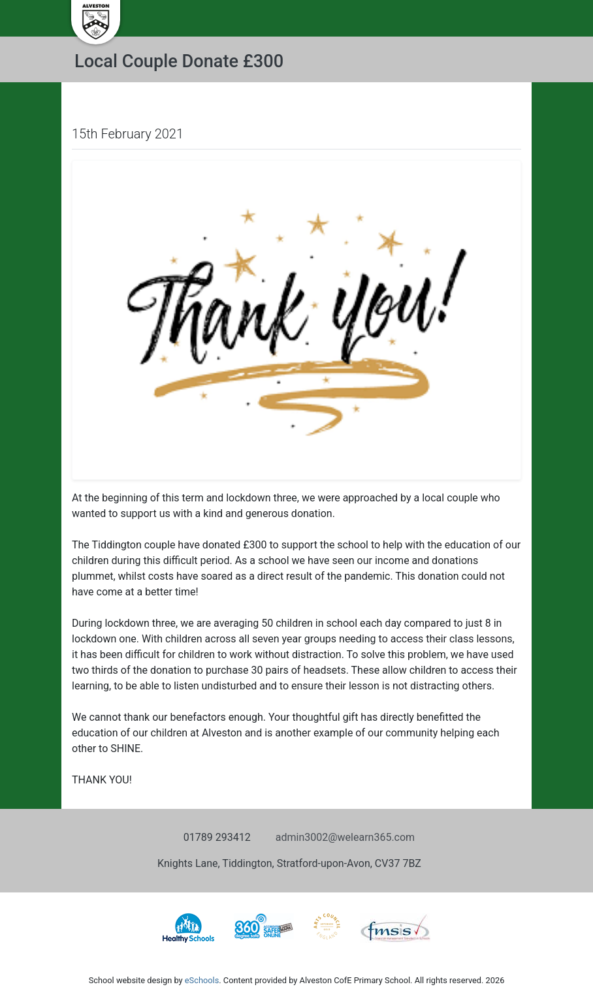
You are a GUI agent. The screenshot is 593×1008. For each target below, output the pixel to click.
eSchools (202, 980)
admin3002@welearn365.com (345, 837)
